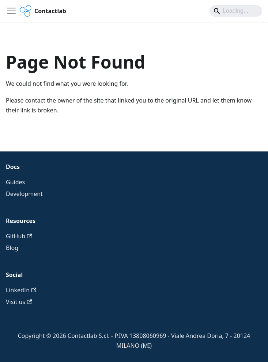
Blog (12, 248)
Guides (15, 182)
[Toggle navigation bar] (11, 10)
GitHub (19, 236)
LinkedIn (21, 290)
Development (24, 194)
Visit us (19, 302)
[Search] (236, 11)
